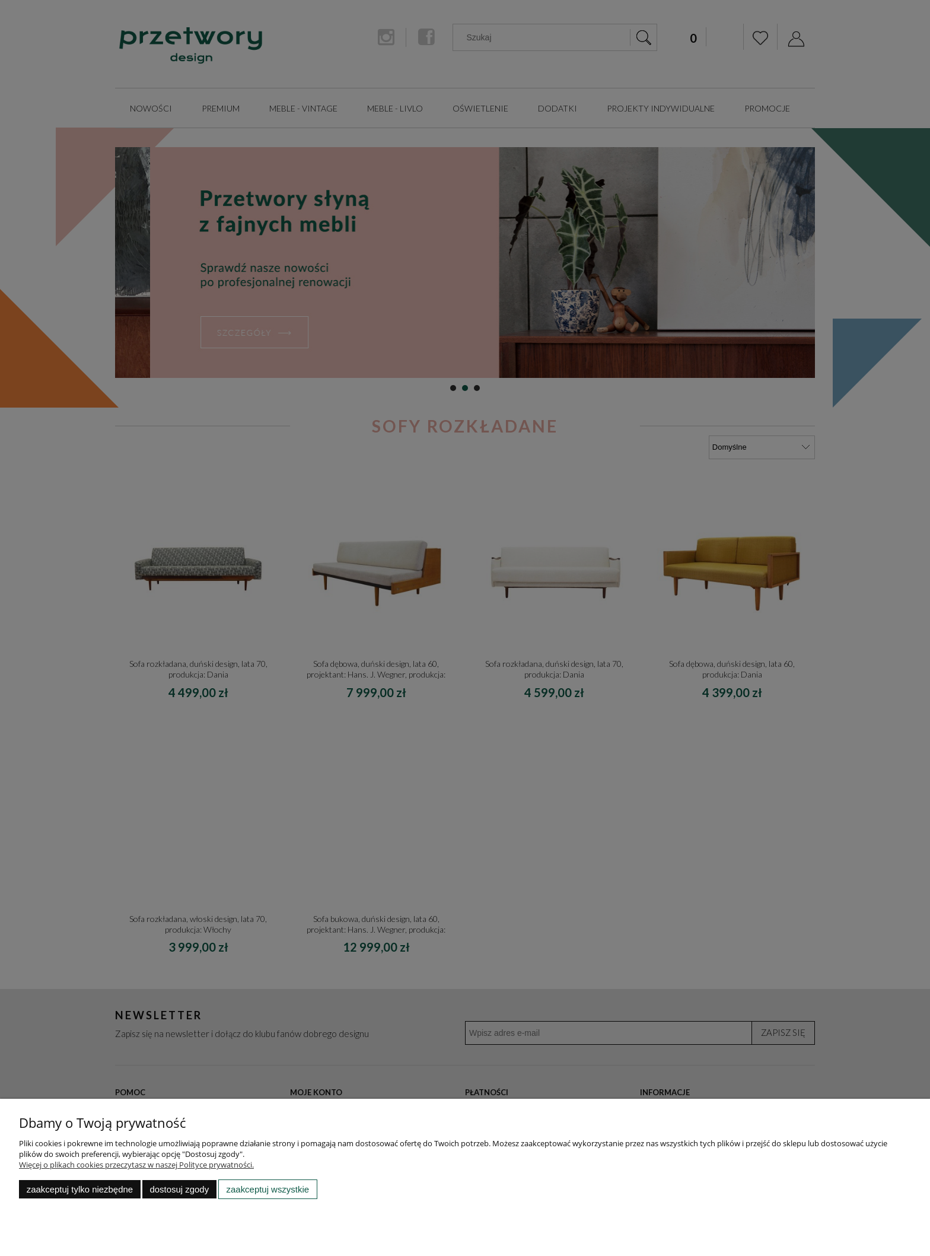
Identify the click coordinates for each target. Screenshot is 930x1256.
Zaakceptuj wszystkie (268, 1189)
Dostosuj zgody (179, 1189)
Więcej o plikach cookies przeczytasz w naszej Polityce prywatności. (136, 1164)
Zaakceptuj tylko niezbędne (80, 1189)
